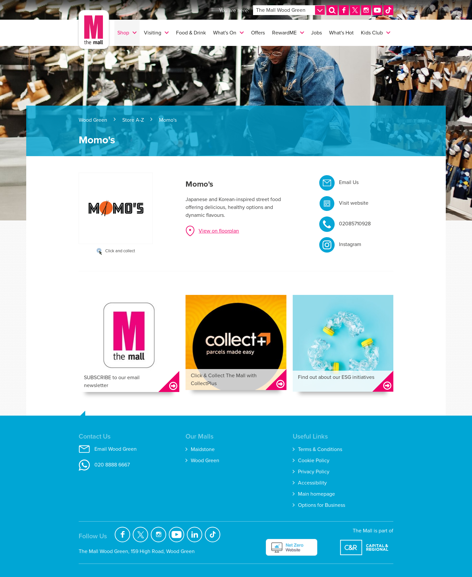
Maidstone (203, 449)
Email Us (349, 182)
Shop (123, 32)
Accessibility (312, 482)
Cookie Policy (313, 460)
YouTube (176, 534)
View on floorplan (219, 231)
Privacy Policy (313, 471)
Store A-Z (133, 120)
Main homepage (316, 494)
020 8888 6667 (112, 464)
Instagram (350, 244)
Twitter (140, 534)
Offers (258, 32)
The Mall (94, 29)
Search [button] (335, 14)
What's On (224, 32)
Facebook (122, 534)
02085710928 (355, 223)
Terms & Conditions (320, 449)
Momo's (168, 120)
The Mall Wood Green (280, 10)
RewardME (284, 32)
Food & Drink (191, 32)
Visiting (152, 32)
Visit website (353, 203)
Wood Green (93, 120)
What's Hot (341, 32)
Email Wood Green (115, 449)
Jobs (316, 32)
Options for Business (321, 505)
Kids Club (372, 32)
